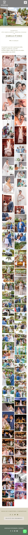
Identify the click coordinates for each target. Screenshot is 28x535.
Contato (21, 528)
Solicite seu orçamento (14, 518)
